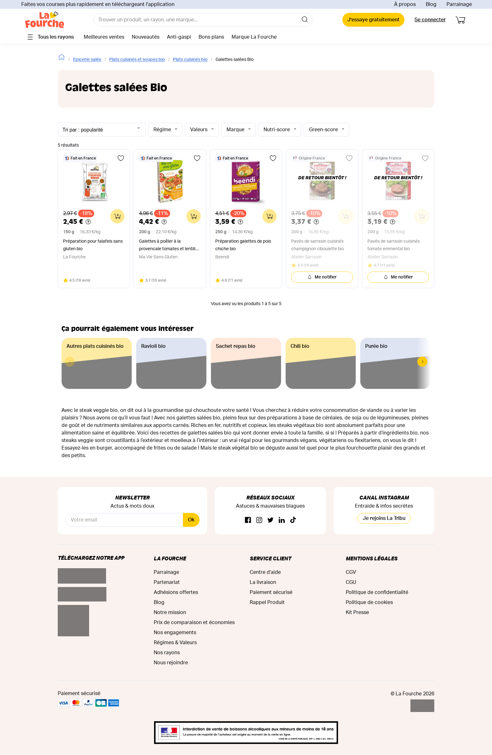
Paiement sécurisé (271, 592)
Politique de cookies (369, 602)
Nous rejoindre (171, 662)
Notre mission (170, 612)
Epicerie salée (87, 59)
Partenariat (167, 582)
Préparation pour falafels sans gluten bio (93, 245)
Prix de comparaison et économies (194, 622)
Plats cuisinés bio (190, 59)
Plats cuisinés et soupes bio (137, 59)
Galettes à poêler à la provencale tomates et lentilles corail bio (169, 246)
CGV (351, 572)
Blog (431, 4)
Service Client (270, 558)
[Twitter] (270, 520)
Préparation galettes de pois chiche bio (243, 245)
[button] (422, 362)
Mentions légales (372, 558)
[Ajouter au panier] (117, 216)
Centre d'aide (265, 572)
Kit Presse (357, 612)
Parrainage (459, 4)
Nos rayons (167, 652)
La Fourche (170, 558)
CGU (351, 582)
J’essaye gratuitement (373, 19)
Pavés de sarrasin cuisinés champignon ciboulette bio (317, 245)
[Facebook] (248, 520)
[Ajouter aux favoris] (121, 158)
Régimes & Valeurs (175, 642)
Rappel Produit (267, 602)
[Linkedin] (281, 520)
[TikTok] (293, 520)
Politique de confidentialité (377, 592)
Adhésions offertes (176, 592)
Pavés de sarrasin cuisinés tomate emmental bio (393, 245)
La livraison (263, 582)
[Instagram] (259, 520)
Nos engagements (175, 632)
